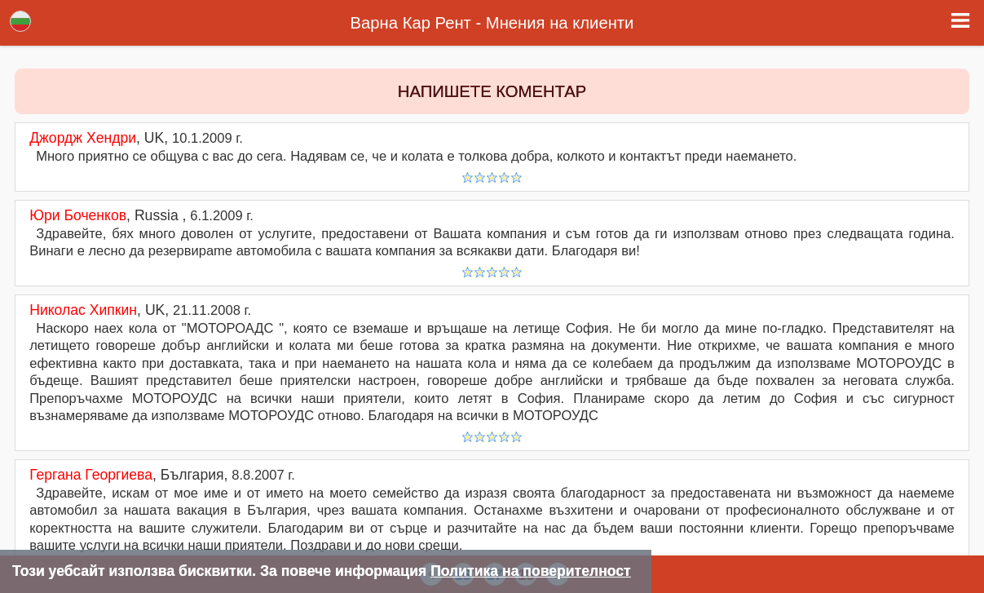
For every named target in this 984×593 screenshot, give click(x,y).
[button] (960, 20)
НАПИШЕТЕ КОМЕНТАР (492, 91)
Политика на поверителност (530, 571)
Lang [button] (20, 21)
